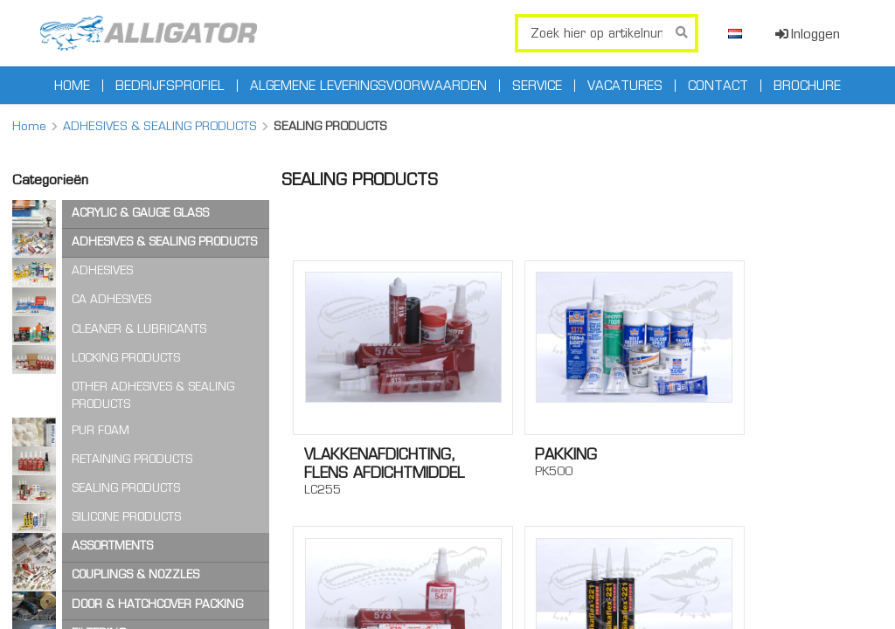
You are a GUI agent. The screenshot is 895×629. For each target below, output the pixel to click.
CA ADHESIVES (111, 299)
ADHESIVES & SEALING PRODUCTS (160, 126)
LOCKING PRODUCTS (126, 357)
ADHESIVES (102, 270)
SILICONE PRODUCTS (126, 516)
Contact (718, 85)
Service (537, 85)
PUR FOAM (100, 430)
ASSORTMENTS (112, 545)
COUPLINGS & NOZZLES (135, 574)
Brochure (807, 85)
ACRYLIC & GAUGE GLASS (140, 212)
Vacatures (625, 85)
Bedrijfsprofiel (170, 85)
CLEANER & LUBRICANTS (139, 328)
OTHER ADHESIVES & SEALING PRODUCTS (153, 395)
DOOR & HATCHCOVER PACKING (157, 604)
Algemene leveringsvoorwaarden (368, 85)
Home (72, 85)
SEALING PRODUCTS (126, 487)
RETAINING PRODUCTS (132, 459)
